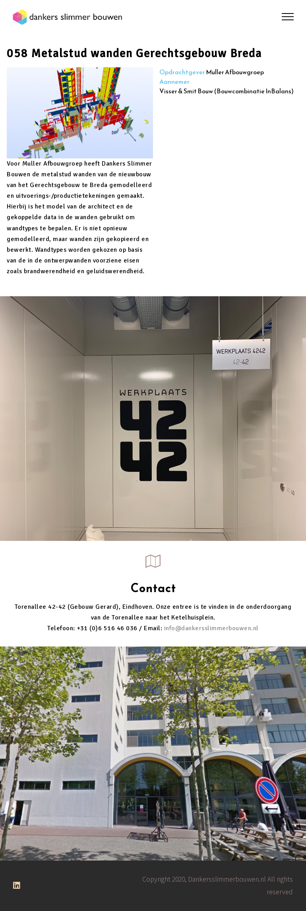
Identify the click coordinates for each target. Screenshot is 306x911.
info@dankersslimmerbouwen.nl (211, 628)
